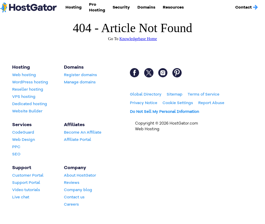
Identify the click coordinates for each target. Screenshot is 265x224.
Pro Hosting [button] (97, 7)
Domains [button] (146, 7)
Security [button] (121, 7)
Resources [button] (173, 7)
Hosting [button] (73, 7)
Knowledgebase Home (138, 39)
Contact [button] (247, 7)
